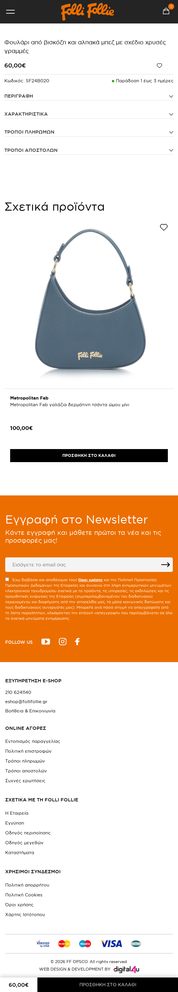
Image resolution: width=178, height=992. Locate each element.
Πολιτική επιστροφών (28, 751)
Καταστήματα (19, 852)
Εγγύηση (14, 822)
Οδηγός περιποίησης (28, 832)
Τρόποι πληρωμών (29, 131)
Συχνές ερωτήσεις (25, 780)
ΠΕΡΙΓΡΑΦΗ (18, 96)
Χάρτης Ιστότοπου (25, 914)
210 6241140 (18, 692)
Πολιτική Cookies (23, 894)
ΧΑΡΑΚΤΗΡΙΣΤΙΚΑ (26, 113)
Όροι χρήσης (19, 904)
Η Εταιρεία (16, 813)
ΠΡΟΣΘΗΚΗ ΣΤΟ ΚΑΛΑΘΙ (107, 984)
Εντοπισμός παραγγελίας (32, 741)
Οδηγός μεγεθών (24, 842)
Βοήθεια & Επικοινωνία (30, 711)
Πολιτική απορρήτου (27, 884)
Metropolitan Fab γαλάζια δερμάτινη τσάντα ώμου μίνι (69, 404)
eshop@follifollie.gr (26, 701)
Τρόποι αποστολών (31, 150)
